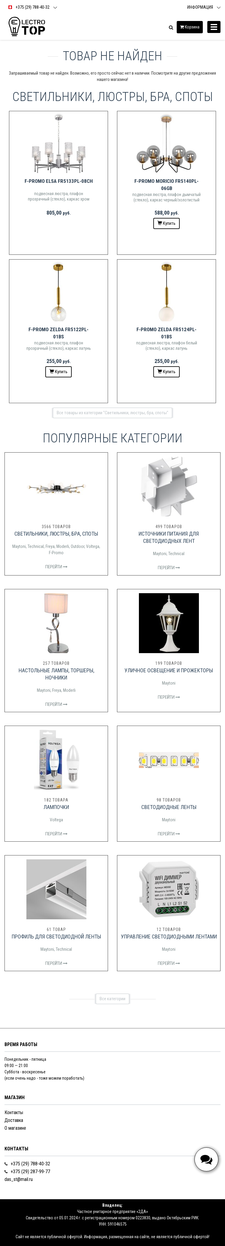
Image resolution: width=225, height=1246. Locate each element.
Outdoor (77, 546)
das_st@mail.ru (18, 1179)
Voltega (92, 546)
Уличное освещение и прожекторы (168, 670)
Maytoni (19, 546)
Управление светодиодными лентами (169, 936)
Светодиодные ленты (168, 807)
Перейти (56, 566)
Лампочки (56, 807)
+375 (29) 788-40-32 (27, 1164)
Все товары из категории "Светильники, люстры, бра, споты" (112, 412)
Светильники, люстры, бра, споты (56, 534)
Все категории (112, 998)
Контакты (13, 1112)
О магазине (15, 1128)
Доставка (13, 1120)
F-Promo (56, 552)
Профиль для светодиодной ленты (56, 936)
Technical (36, 546)
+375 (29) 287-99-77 (27, 1171)
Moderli (62, 546)
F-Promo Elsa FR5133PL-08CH (59, 181)
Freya (50, 546)
